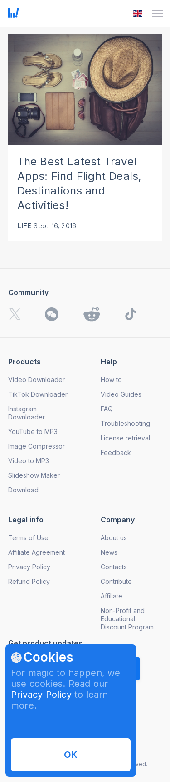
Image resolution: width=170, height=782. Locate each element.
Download (23, 490)
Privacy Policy (41, 694)
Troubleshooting (125, 423)
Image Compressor (36, 446)
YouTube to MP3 (33, 431)
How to (111, 379)
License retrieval (125, 438)
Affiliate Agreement (36, 552)
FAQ (107, 409)
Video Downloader (36, 379)
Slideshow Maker (34, 475)
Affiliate (111, 596)
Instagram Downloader (26, 413)
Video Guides (121, 394)
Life (24, 225)
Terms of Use (28, 538)
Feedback (116, 452)
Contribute (116, 581)
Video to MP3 (28, 461)
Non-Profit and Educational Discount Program (127, 619)
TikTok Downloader (38, 394)
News (109, 552)
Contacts (114, 567)
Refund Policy (29, 581)
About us (114, 538)
